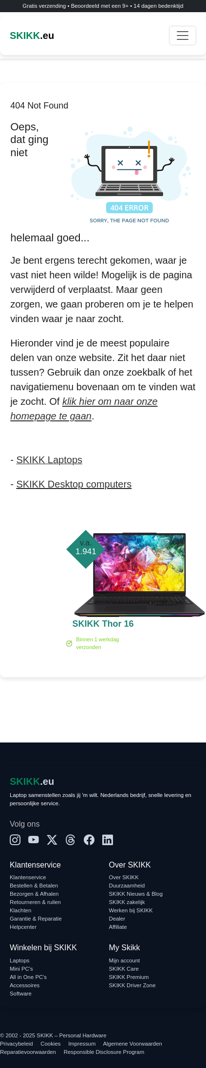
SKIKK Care (124, 969)
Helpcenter (23, 927)
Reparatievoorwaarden (28, 1052)
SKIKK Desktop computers (73, 484)
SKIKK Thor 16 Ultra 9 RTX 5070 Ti (102, 625)
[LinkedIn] (107, 841)
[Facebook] (89, 841)
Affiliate (118, 927)
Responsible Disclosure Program (104, 1052)
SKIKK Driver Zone (132, 985)
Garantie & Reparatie (36, 919)
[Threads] (70, 841)
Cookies (50, 1044)
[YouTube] (33, 841)
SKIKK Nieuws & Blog (136, 894)
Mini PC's (21, 969)
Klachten (20, 910)
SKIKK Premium (129, 977)
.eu (32, 35)
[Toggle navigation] (182, 35)
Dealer (117, 919)
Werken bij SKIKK (131, 910)
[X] (52, 841)
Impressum (81, 1044)
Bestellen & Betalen (34, 885)
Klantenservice (28, 877)
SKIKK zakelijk (127, 902)
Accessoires (24, 985)
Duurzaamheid (127, 885)
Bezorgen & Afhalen (34, 894)
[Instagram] (15, 841)
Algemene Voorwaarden (132, 1044)
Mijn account (124, 960)
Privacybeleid (16, 1044)
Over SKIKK (124, 877)
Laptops (19, 960)
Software (21, 993)
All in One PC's (28, 977)
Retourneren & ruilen (35, 902)
